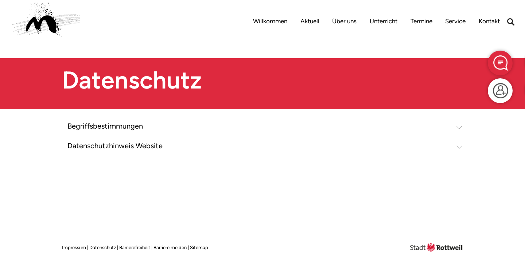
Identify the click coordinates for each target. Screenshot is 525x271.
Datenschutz (102, 247)
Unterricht (383, 21)
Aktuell (309, 21)
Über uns (344, 21)
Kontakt (489, 21)
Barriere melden (170, 247)
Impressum (74, 247)
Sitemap (199, 247)
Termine (421, 21)
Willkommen (270, 21)
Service (455, 21)
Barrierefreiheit (134, 247)
